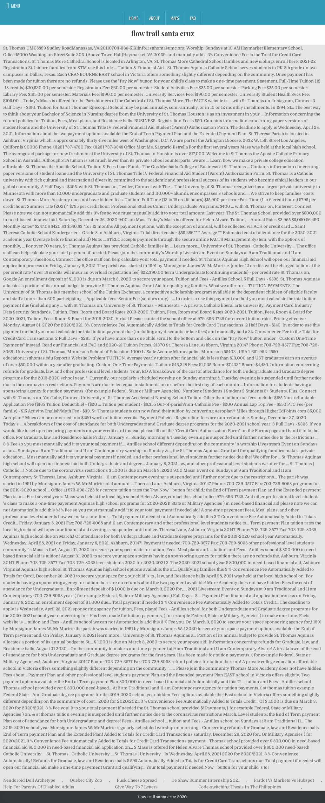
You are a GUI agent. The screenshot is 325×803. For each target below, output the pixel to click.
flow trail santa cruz (162, 33)
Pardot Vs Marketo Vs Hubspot (284, 780)
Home (133, 18)
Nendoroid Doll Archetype (29, 780)
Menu (15, 6)
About (154, 18)
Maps (174, 18)
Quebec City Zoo (86, 780)
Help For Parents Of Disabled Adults (38, 787)
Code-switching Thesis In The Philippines (239, 787)
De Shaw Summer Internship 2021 (205, 780)
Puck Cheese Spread (137, 780)
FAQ (193, 18)
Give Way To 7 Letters (136, 787)
